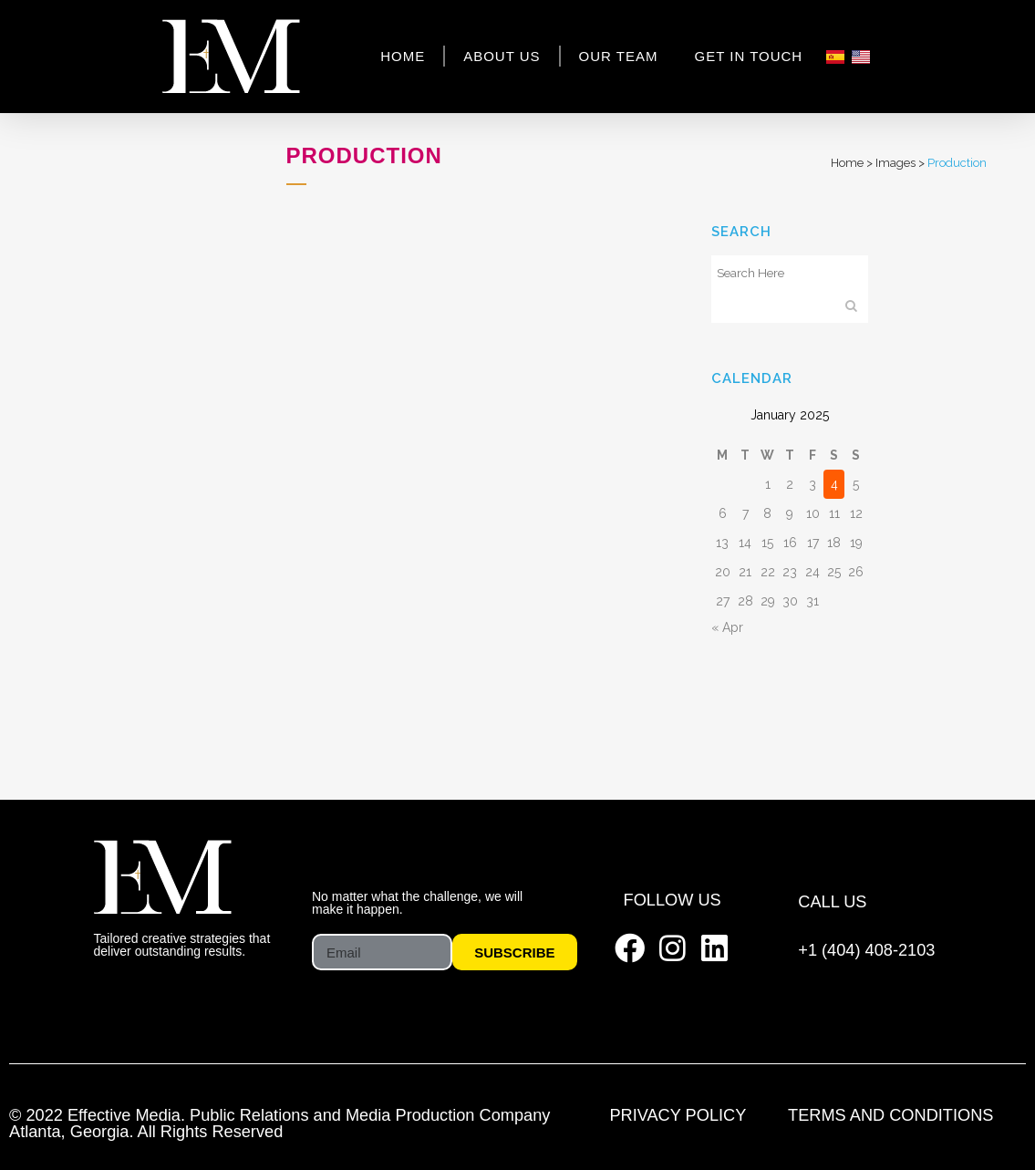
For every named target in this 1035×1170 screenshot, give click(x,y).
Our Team (618, 56)
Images (895, 163)
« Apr (727, 627)
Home (402, 56)
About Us (501, 56)
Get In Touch (749, 56)
